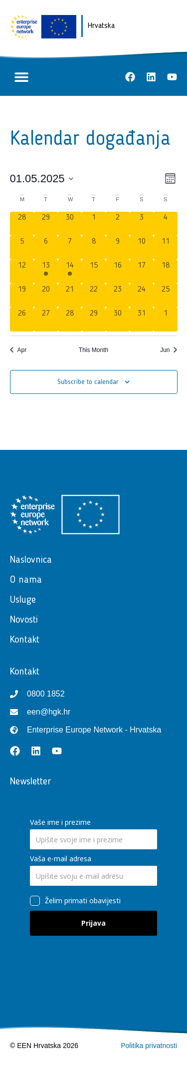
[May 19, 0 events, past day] (22, 296)
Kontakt (27, 640)
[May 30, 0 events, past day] (118, 320)
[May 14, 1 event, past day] (70, 272)
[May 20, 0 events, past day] (46, 296)
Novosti (26, 620)
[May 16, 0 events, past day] (118, 272)
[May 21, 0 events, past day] (70, 296)
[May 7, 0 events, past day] (70, 248)
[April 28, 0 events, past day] (22, 224)
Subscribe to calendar (88, 381)
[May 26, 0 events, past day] (22, 320)
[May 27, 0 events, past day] (46, 320)
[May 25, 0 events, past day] (166, 296)
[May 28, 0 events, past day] (70, 320)
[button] (21, 77)
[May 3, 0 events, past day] (142, 224)
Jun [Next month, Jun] (168, 350)
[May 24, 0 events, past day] (142, 296)
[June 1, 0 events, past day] (166, 320)
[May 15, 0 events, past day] (94, 272)
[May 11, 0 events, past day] (166, 248)
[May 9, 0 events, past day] (118, 248)
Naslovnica (31, 560)
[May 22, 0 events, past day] (94, 296)
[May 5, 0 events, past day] (22, 248)
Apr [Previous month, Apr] (18, 350)
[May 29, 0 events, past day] (94, 320)
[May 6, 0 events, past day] (46, 248)
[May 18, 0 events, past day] (166, 272)
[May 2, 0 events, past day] (118, 224)
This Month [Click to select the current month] (93, 350)
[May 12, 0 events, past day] (22, 272)
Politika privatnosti (149, 1046)
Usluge (25, 600)
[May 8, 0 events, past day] (94, 248)
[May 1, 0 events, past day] (94, 224)
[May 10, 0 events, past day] (142, 248)
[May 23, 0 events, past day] (118, 296)
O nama (26, 580)
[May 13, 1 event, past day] (46, 272)
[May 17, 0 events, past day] (142, 272)
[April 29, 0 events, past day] (46, 224)
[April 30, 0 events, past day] (70, 224)
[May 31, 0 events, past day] (142, 320)
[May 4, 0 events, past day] (166, 224)
